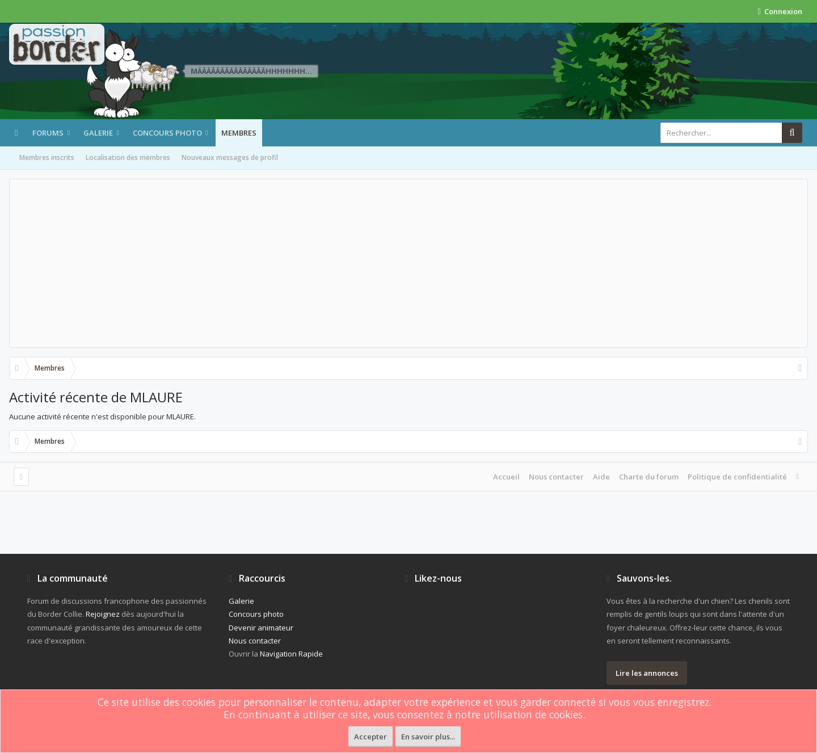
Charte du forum (649, 477)
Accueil (506, 477)
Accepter (370, 736)
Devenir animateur (261, 627)
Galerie (98, 133)
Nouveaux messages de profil (230, 157)
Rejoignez (103, 614)
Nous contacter (556, 477)
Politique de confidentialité (737, 477)
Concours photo (167, 133)
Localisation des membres (128, 157)
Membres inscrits (46, 157)
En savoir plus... (428, 736)
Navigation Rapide (291, 654)
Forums (48, 133)
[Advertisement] (408, 263)
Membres (238, 133)
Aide (601, 477)
